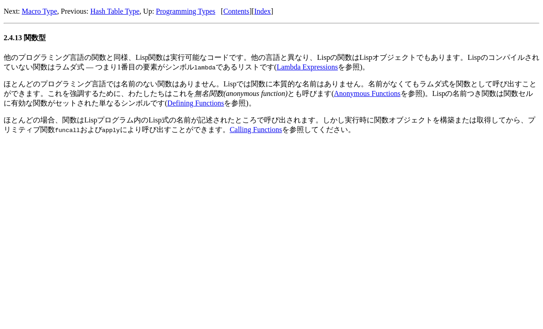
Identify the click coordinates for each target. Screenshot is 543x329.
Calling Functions (256, 129)
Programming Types (186, 11)
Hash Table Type (114, 11)
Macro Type (39, 11)
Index (262, 11)
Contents (236, 11)
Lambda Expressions (307, 67)
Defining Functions (195, 103)
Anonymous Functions (367, 93)
